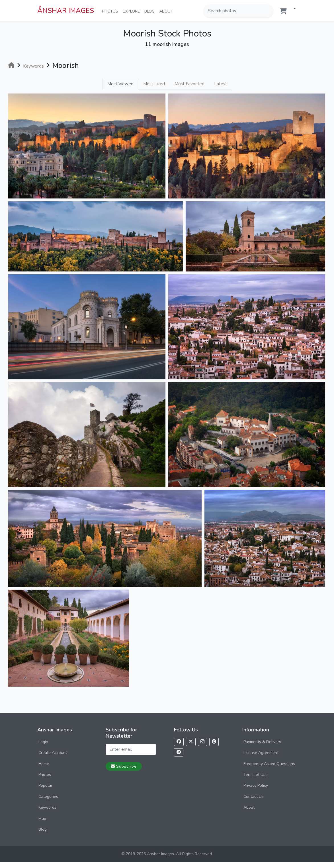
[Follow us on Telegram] (178, 752)
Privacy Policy (255, 785)
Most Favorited (189, 84)
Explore (132, 11)
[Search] (268, 10)
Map (42, 818)
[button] (292, 9)
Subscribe (124, 766)
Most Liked (154, 84)
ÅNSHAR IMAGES (65, 10)
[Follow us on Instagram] (202, 742)
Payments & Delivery (262, 742)
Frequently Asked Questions (269, 763)
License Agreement (260, 752)
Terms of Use (255, 774)
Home (43, 763)
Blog (150, 11)
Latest (220, 84)
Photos (111, 11)
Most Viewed (120, 84)
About (167, 11)
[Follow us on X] (191, 742)
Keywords (47, 807)
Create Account (52, 752)
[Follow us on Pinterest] (214, 742)
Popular (45, 785)
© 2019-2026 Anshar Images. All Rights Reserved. (167, 854)
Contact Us (253, 796)
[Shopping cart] (283, 11)
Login (43, 742)
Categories (48, 796)
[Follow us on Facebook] (179, 742)
